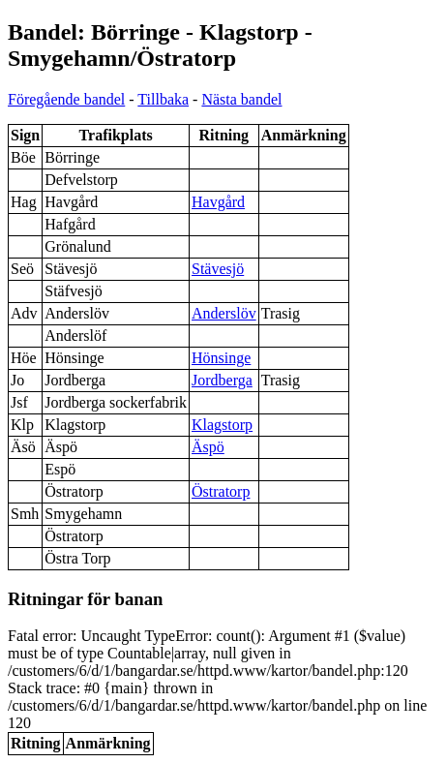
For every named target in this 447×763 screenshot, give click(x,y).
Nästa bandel (241, 99)
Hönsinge (221, 358)
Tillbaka (163, 99)
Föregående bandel (66, 99)
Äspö (208, 447)
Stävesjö (218, 268)
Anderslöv (224, 313)
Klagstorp (222, 424)
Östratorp (221, 491)
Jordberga (222, 380)
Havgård (218, 202)
